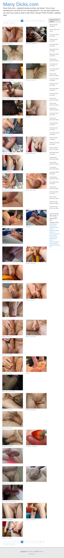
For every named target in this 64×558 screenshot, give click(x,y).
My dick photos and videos (54, 30)
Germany (4, 226)
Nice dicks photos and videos (54, 94)
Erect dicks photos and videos (54, 114)
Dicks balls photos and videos (54, 192)
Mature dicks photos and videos (55, 143)
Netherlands (28, 116)
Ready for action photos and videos (54, 202)
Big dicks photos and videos (54, 25)
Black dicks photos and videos (54, 50)
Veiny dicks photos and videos (54, 79)
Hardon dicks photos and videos (54, 118)
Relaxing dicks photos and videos (54, 177)
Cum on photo (53, 235)
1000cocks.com (53, 237)
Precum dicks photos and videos (54, 104)
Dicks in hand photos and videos (54, 197)
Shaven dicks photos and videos (54, 74)
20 (12, 23)
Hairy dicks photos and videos (54, 89)
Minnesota (4, 61)
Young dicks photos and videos (54, 133)
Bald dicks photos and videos (54, 84)
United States (9, 43)
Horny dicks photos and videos (54, 173)
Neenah (3, 501)
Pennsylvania (28, 446)
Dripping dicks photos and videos (54, 109)
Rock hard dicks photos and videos (54, 148)
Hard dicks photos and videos (54, 45)
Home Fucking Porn (55, 241)
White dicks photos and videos (54, 55)
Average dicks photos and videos (54, 59)
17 (4, 23)
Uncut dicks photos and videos (54, 69)
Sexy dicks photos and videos (54, 182)
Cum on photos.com (55, 233)
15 (40, 20)
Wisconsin (8, 501)
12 (32, 20)
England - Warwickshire (7, 98)
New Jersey (28, 43)
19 (9, 23)
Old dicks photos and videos (54, 138)
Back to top (32, 554)
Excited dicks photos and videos (54, 187)
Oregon (7, 391)
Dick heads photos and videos (54, 153)
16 (43, 20)
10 (26, 20)
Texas (8, 483)
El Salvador (28, 226)
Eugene (3, 391)
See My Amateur (54, 243)
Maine (3, 116)
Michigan (4, 43)
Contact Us (41, 551)
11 (29, 20)
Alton (3, 80)
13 (34, 20)
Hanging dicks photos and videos (54, 158)
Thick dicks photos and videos (54, 35)
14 (37, 20)
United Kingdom (15, 98)
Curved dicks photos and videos (54, 168)
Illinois (6, 80)
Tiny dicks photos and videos (54, 123)
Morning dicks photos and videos (54, 163)
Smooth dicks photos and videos (54, 99)
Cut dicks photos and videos (54, 64)
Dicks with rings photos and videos (54, 207)
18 (7, 23)
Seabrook (4, 483)
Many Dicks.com (20, 4)
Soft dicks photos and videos (54, 128)
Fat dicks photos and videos (54, 40)
